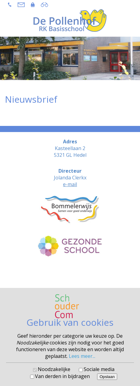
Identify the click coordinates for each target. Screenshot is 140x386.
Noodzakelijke (54, 369)
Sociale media (99, 369)
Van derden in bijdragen (62, 376)
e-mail (70, 184)
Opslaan (107, 376)
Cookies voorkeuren (70, 279)
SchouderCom (86, 275)
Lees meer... (82, 356)
